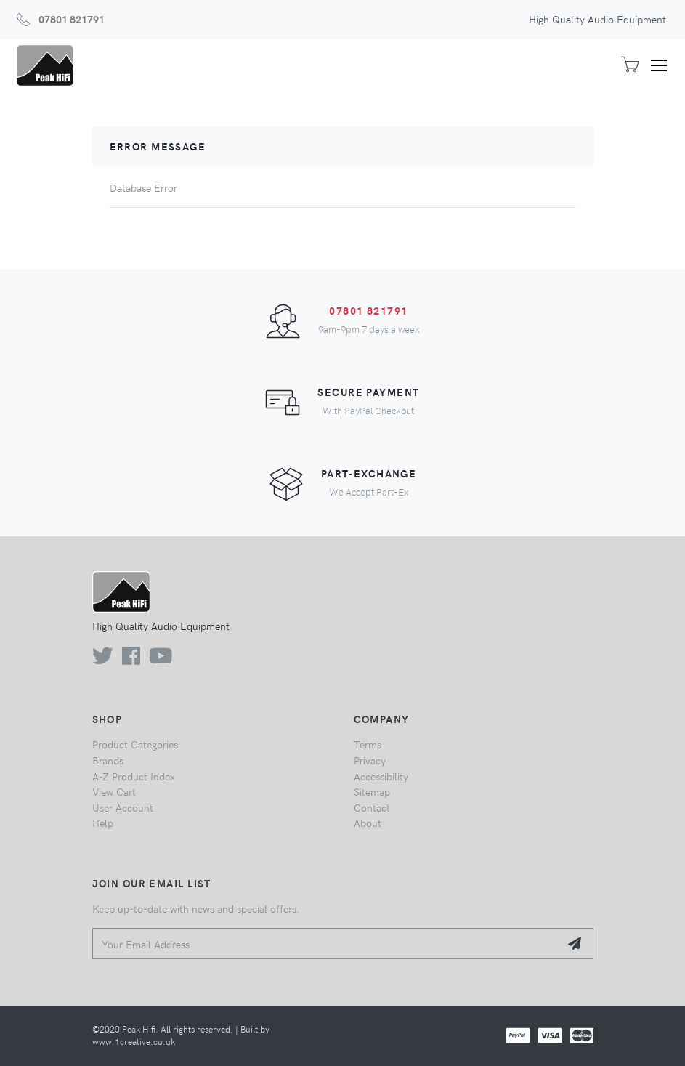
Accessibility (381, 776)
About (367, 822)
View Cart (114, 791)
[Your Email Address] (326, 943)
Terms (367, 744)
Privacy (370, 760)
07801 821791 (71, 19)
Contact (372, 807)
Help (102, 822)
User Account (122, 807)
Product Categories (135, 744)
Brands (107, 760)
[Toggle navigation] (663, 65)
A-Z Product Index (133, 776)
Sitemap (372, 791)
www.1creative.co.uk (133, 1041)
